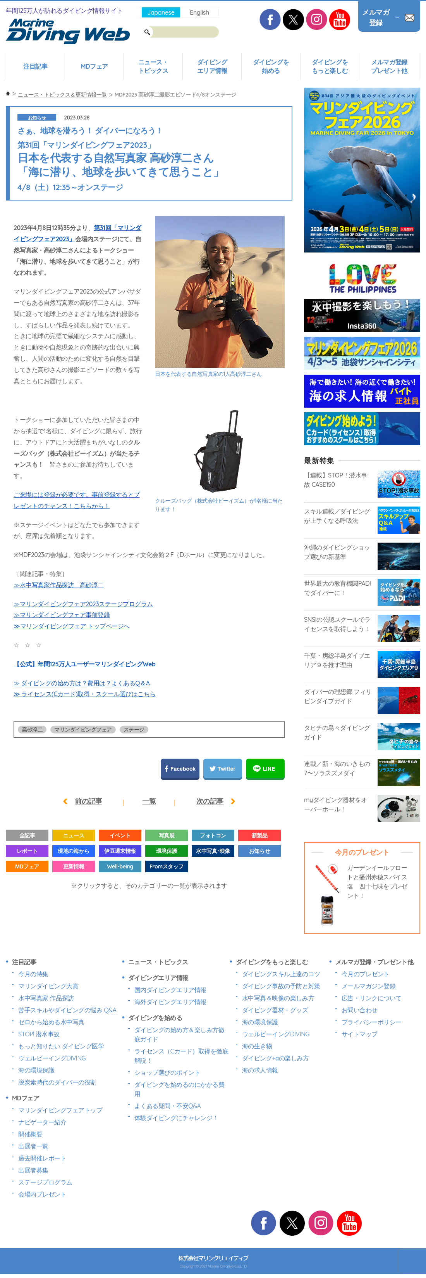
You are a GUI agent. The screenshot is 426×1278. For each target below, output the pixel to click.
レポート (27, 850)
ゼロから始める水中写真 (51, 1022)
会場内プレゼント (42, 1194)
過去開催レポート (42, 1158)
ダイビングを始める (271, 66)
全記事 (27, 835)
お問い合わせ (360, 1010)
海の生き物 (257, 1046)
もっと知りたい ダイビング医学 (61, 1046)
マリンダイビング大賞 (48, 986)
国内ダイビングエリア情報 (170, 990)
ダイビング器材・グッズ (275, 1010)
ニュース (73, 835)
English (199, 12)
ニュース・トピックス (153, 66)
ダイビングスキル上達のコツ (281, 974)
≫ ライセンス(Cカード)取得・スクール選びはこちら (85, 694)
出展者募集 (33, 1170)
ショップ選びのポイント (167, 1072)
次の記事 (209, 801)
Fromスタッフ (166, 866)
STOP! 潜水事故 (39, 1034)
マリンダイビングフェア (83, 729)
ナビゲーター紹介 (42, 1122)
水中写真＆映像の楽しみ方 (278, 998)
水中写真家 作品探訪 (46, 998)
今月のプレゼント (366, 974)
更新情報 (73, 866)
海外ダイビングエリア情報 (170, 1002)
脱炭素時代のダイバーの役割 (57, 1082)
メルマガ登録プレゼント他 (389, 66)
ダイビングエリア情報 (212, 66)
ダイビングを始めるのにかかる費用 (179, 1089)
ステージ (134, 729)
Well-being (120, 866)
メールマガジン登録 (369, 986)
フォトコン (213, 835)
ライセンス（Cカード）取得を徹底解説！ (181, 1055)
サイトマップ (360, 1034)
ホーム (8, 94)
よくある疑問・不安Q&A (167, 1106)
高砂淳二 (32, 729)
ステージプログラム (45, 1182)
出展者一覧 (33, 1146)
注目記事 (35, 66)
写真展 (167, 835)
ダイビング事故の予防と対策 (281, 986)
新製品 (260, 835)
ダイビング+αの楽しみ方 (275, 1058)
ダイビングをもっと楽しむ (330, 66)
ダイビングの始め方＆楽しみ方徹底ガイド (179, 1034)
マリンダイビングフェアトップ (60, 1110)
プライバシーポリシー (372, 1022)
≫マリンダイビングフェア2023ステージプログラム (83, 604)
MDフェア (94, 66)
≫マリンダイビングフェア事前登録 (62, 615)
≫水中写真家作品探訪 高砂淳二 (59, 585)
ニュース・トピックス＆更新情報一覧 (62, 94)
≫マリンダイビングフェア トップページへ (72, 626)
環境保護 (166, 850)
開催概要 (30, 1134)
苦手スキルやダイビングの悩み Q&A (67, 1010)
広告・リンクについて (372, 998)
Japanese (160, 12)
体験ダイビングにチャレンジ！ (176, 1118)
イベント (120, 835)
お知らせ (37, 118)
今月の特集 (33, 974)
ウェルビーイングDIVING (52, 1058)
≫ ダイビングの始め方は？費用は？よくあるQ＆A (82, 683)
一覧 (149, 801)
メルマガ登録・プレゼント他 (374, 962)
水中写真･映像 (213, 850)
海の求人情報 (260, 1070)
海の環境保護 (36, 1070)
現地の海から (73, 850)
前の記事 (88, 801)
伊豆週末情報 (120, 850)
